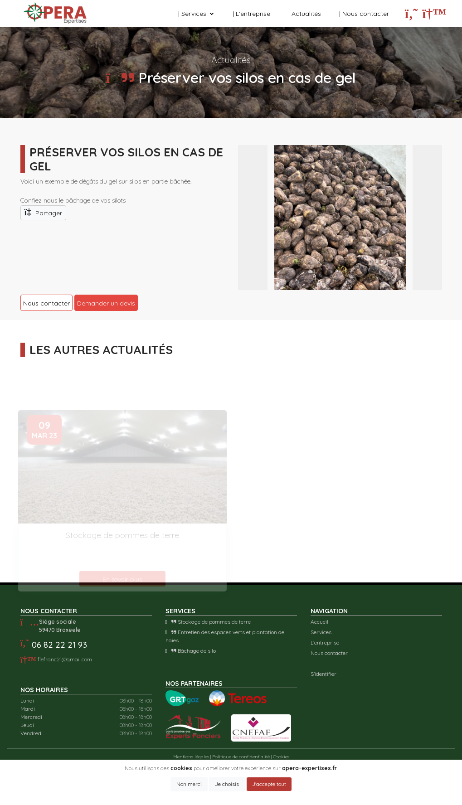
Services (321, 632)
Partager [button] (43, 212)
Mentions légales (191, 757)
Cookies (281, 757)
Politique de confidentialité (241, 757)
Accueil (319, 621)
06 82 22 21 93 (59, 645)
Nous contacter (329, 653)
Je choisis (227, 784)
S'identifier (323, 673)
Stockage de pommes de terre (208, 621)
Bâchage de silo (190, 650)
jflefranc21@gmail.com (64, 659)
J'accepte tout (269, 784)
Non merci (189, 784)
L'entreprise (325, 642)
